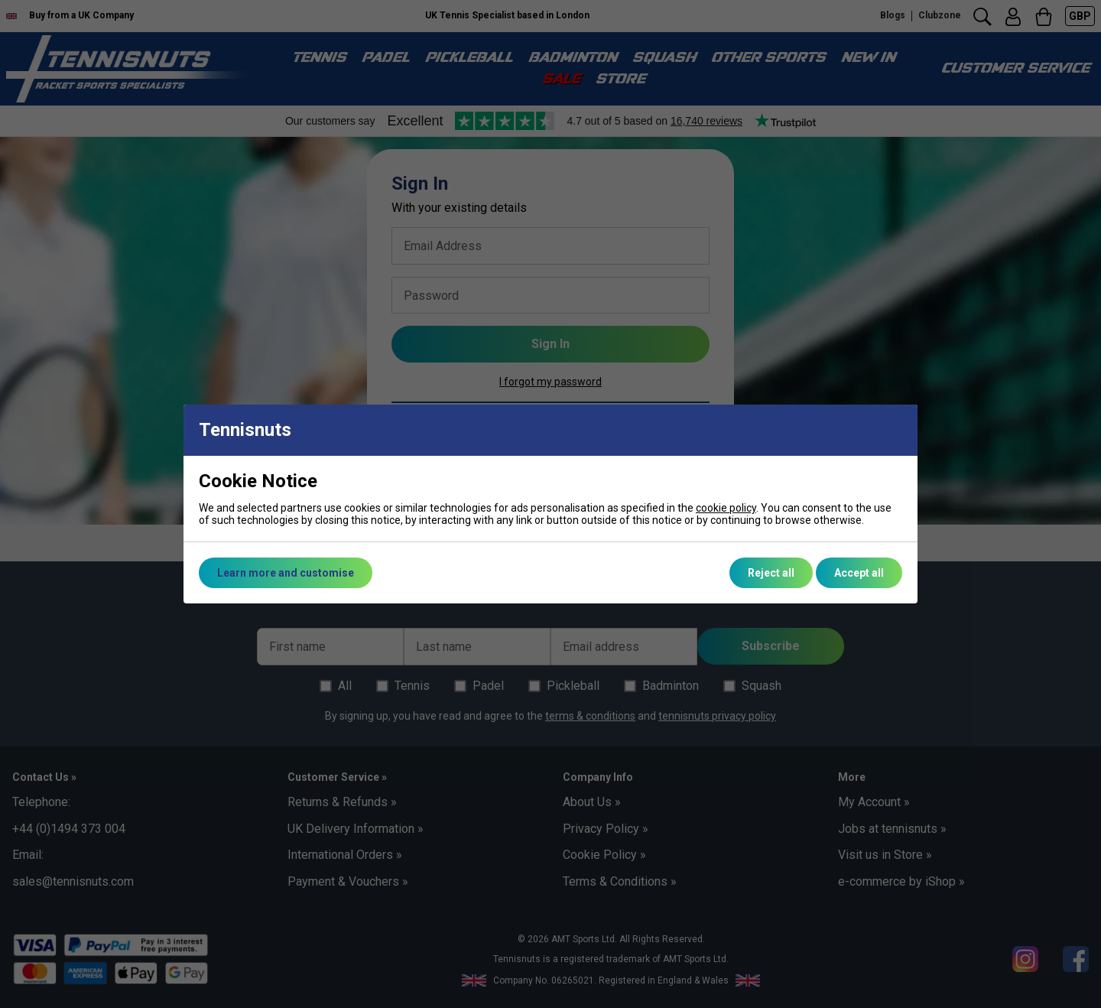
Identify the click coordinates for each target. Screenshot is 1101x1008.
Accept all (859, 573)
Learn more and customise (285, 573)
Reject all (771, 573)
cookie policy (726, 508)
